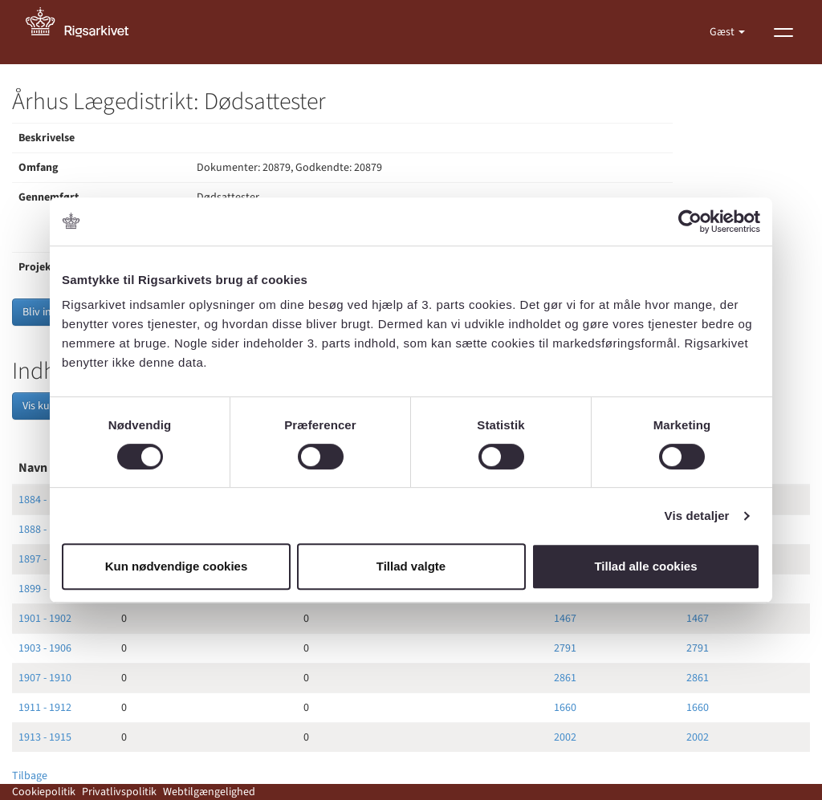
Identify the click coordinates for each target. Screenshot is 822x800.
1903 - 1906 (44, 648)
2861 (565, 678)
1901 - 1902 (44, 619)
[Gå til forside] (86, 32)
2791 (565, 648)
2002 (565, 737)
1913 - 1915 (44, 737)
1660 (565, 708)
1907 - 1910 (44, 678)
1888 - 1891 (44, 530)
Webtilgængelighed (209, 792)
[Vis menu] (783, 32)
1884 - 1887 (44, 500)
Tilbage (29, 776)
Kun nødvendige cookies (176, 566)
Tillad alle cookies (645, 566)
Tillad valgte (411, 566)
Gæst (723, 32)
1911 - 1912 (44, 708)
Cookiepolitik (43, 792)
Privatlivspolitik (119, 792)
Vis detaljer (697, 515)
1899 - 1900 (44, 589)
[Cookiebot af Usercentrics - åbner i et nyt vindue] (690, 221)
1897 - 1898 (44, 559)
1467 (565, 619)
